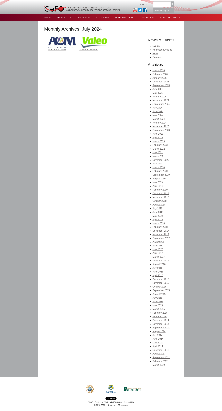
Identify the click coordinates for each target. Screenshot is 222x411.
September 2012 (161, 357)
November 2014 (161, 324)
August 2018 (159, 204)
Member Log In (163, 10)
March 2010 (159, 365)
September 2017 (161, 238)
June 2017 (158, 245)
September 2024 (161, 104)
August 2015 (159, 294)
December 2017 (161, 231)
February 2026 (160, 74)
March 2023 (159, 141)
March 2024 (159, 119)
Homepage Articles (162, 49)
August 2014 (159, 331)
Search (143, 4)
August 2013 (159, 353)
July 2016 (158, 268)
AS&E (90, 402)
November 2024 (161, 100)
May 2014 (158, 342)
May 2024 (158, 115)
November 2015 (161, 283)
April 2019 (158, 186)
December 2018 (161, 193)
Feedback (99, 402)
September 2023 (161, 130)
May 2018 (158, 216)
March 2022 (159, 149)
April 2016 (158, 275)
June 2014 (158, 339)
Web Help (108, 402)
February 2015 (160, 313)
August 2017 (159, 242)
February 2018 (160, 227)
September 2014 (161, 327)
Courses (146, 18)
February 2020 (160, 171)
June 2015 (158, 301)
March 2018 (159, 223)
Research (101, 18)
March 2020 (159, 167)
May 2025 (158, 93)
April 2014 (158, 346)
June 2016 (158, 271)
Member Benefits (124, 18)
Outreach (157, 57)
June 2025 (158, 89)
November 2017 (161, 234)
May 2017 (158, 249)
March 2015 (159, 309)
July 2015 (158, 298)
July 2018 (158, 208)
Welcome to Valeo (88, 49)
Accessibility (129, 402)
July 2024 (158, 107)
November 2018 (161, 197)
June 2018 (158, 212)
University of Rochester (118, 405)
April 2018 (158, 219)
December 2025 (161, 81)
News (155, 53)
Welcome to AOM (57, 49)
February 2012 (160, 361)
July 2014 (158, 335)
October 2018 (160, 201)
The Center (63, 18)
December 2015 (161, 279)
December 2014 (161, 320)
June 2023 (158, 134)
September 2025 (161, 85)
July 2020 (158, 163)
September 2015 (161, 290)
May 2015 (158, 305)
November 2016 (161, 260)
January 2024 (160, 122)
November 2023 (161, 126)
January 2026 (160, 78)
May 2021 (158, 152)
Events (156, 46)
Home (45, 18)
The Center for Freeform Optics (88, 7)
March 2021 (159, 156)
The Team (82, 18)
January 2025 (160, 96)
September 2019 (161, 175)
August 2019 (159, 178)
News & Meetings (169, 18)
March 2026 (159, 70)
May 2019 (158, 182)
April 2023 (158, 137)
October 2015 (160, 286)
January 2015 (160, 316)
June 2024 (158, 111)
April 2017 (158, 253)
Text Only (118, 402)
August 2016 (159, 264)
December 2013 (161, 350)
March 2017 (159, 257)
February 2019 (160, 189)
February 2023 (160, 145)
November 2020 (161, 160)
